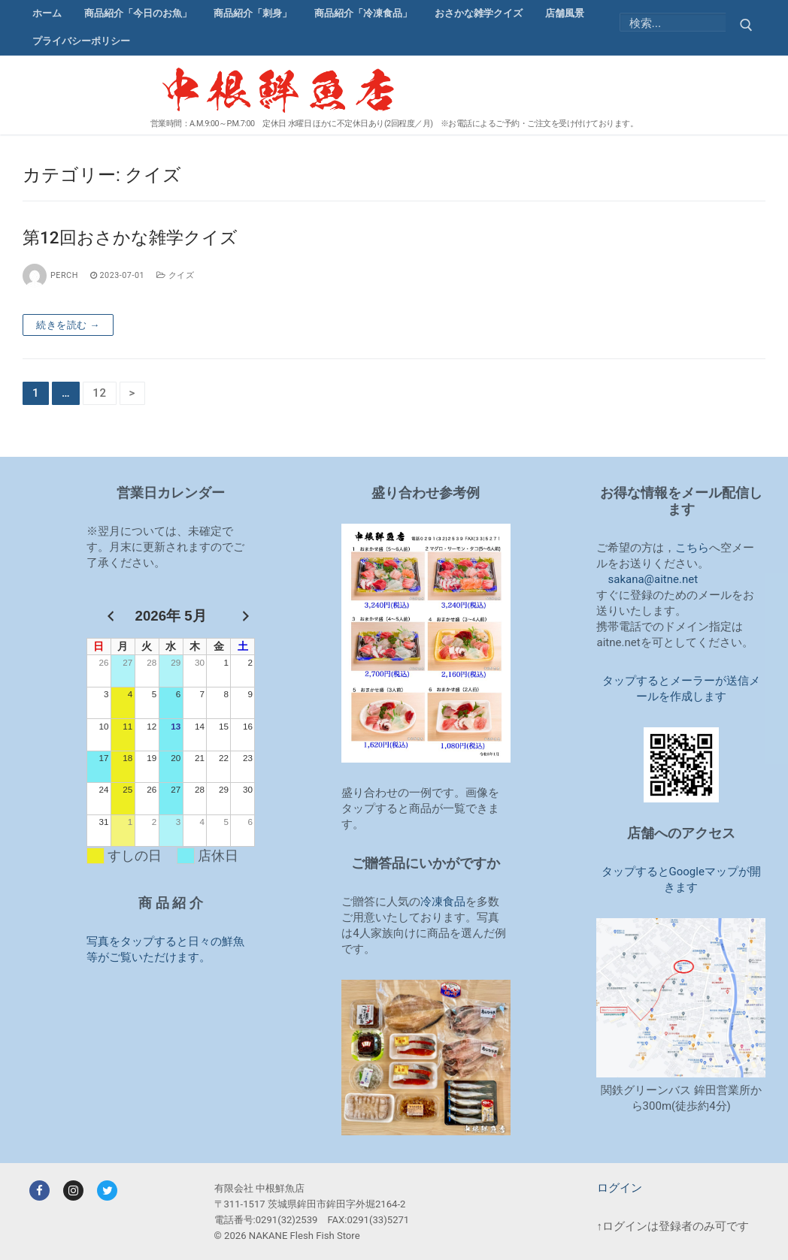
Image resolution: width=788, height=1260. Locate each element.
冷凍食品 (442, 901)
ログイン (619, 1188)
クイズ (175, 275)
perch (50, 275)
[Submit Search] (745, 27)
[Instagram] (73, 1190)
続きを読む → (68, 325)
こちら (692, 547)
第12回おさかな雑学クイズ (130, 237)
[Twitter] (107, 1190)
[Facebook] (39, 1190)
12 (99, 393)
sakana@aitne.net (653, 579)
